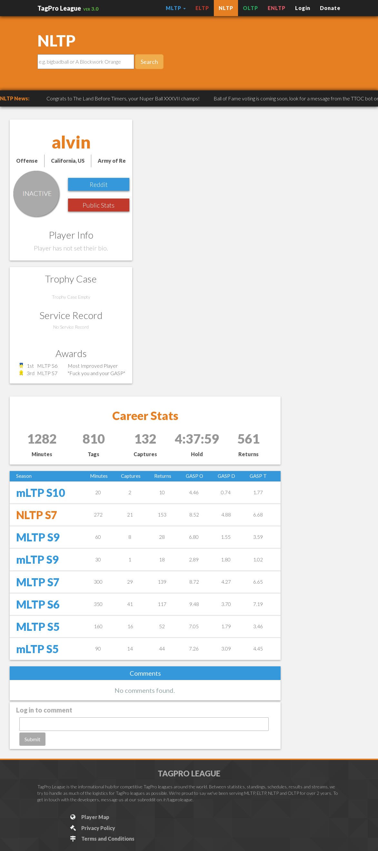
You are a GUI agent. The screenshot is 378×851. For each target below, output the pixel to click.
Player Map (89, 817)
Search (149, 61)
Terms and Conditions (101, 839)
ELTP (202, 8)
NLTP (226, 8)
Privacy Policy (92, 828)
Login (302, 8)
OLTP (250, 8)
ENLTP (276, 8)
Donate (330, 8)
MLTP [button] (176, 8)
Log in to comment (44, 710)
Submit (32, 739)
